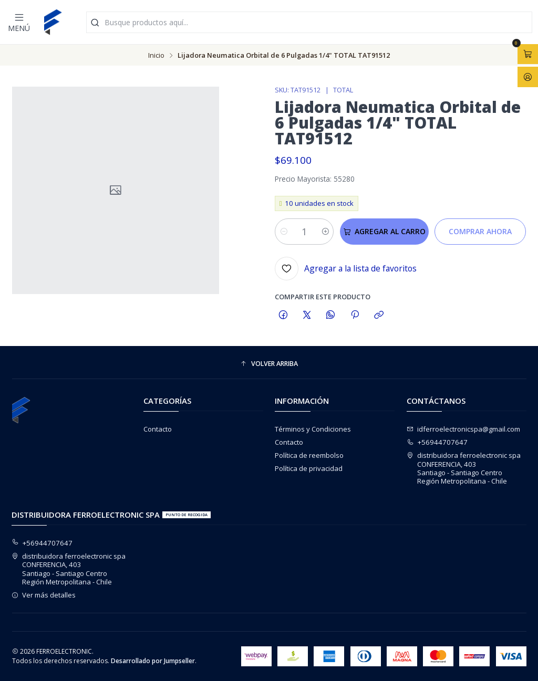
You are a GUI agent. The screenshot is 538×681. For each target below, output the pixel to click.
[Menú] (19, 22)
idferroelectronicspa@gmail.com (464, 429)
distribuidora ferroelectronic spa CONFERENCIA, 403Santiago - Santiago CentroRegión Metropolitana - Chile (464, 468)
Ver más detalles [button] (44, 595)
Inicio (156, 55)
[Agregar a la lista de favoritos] (346, 268)
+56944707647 (437, 442)
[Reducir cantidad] (283, 231)
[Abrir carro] (528, 54)
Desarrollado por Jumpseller (153, 660)
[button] (269, 364)
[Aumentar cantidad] (325, 231)
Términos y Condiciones (313, 429)
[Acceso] (528, 77)
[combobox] (309, 22)
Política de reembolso (309, 455)
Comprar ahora (480, 231)
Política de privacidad (309, 468)
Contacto (157, 429)
